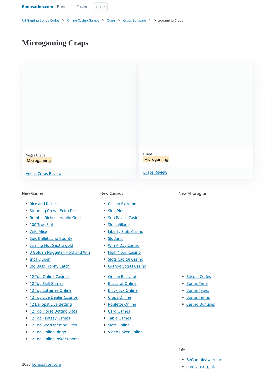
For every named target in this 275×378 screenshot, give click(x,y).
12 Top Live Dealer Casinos (54, 297)
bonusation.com (46, 364)
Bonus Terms (198, 297)
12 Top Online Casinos (50, 276)
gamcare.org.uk (200, 366)
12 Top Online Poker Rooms (55, 338)
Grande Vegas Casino (127, 266)
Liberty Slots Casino (125, 231)
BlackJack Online (123, 290)
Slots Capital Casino (125, 259)
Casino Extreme (122, 203)
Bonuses (64, 6)
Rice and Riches (44, 203)
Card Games (119, 311)
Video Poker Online (125, 332)
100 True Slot (41, 224)
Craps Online (119, 297)
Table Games (119, 318)
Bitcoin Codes (198, 276)
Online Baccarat (122, 276)
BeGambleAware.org (205, 359)
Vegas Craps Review (43, 173)
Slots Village (119, 224)
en (98, 6)
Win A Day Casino (124, 245)
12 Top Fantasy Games (50, 318)
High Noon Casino (124, 252)
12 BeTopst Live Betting (51, 304)
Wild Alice (38, 231)
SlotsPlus (116, 210)
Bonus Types (197, 290)
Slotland (115, 238)
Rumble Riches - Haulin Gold (55, 217)
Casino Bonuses (200, 304)
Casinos (83, 6)
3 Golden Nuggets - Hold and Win (60, 252)
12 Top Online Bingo (48, 332)
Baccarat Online (122, 283)
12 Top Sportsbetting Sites (53, 325)
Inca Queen (40, 259)
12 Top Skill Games (46, 283)
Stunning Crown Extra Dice (54, 210)
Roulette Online (122, 304)
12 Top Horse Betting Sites (53, 311)
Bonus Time (197, 283)
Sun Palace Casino (124, 217)
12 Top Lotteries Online (50, 290)
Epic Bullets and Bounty (51, 238)
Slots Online (119, 325)
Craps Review (155, 172)
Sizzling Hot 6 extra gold (51, 245)
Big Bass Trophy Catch (50, 266)
